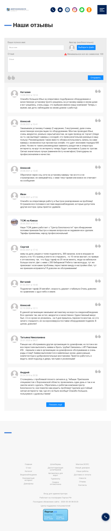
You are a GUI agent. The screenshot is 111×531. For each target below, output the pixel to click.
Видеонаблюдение (28, 475)
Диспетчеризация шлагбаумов (55, 469)
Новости (82, 478)
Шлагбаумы (55, 464)
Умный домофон (82, 468)
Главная (28, 464)
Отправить (96, 77)
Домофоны (28, 484)
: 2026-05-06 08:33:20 (69, 502)
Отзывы (82, 482)
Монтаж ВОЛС (82, 464)
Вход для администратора (55, 494)
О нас (28, 468)
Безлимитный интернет (28, 479)
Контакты (82, 485)
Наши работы (82, 471)
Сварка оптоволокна (55, 483)
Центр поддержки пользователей (55, 506)
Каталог (28, 471)
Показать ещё (55, 404)
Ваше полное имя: (36, 46)
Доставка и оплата (82, 475)
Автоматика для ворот (55, 474)
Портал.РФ (66, 498)
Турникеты (55, 479)
